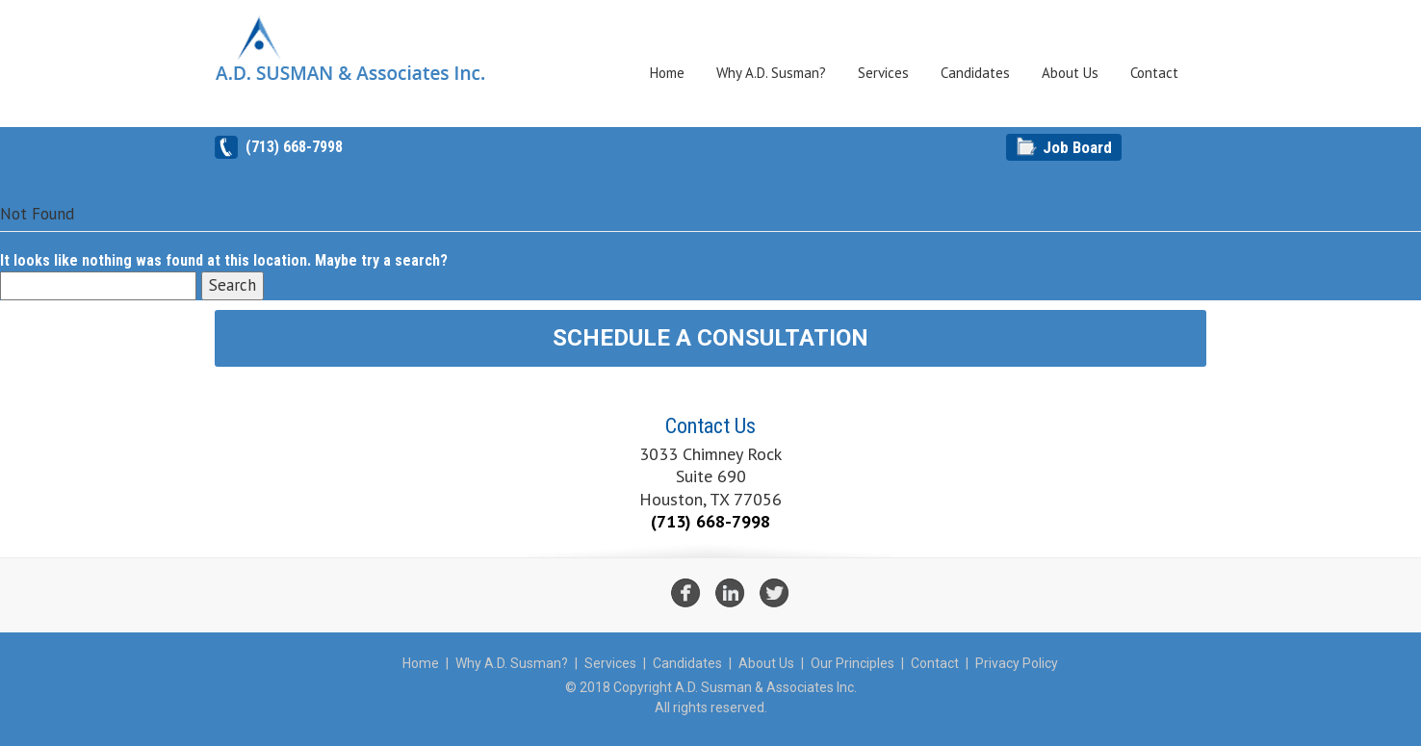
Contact (1154, 73)
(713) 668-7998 (294, 147)
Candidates (975, 73)
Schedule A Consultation (710, 337)
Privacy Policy (1016, 663)
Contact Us (710, 426)
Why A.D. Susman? (771, 73)
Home (667, 73)
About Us (1070, 73)
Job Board (1077, 147)
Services (883, 73)
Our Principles (852, 663)
